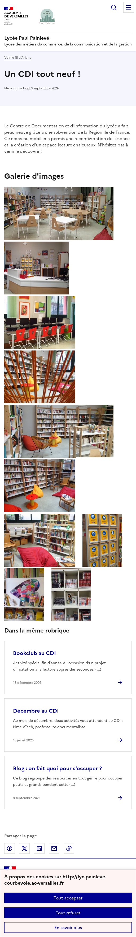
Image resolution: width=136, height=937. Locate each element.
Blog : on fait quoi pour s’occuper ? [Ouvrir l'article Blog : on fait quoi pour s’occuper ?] (57, 768)
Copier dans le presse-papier (69, 848)
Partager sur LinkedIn (39, 848)
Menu (128, 7)
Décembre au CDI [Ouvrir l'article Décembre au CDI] (36, 711)
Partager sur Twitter (24, 848)
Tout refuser (68, 913)
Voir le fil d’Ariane (17, 57)
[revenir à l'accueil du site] (68, 38)
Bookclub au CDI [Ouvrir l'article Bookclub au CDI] (34, 653)
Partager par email (54, 848)
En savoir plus (68, 927)
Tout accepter (68, 898)
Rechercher (113, 7)
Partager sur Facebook (9, 848)
